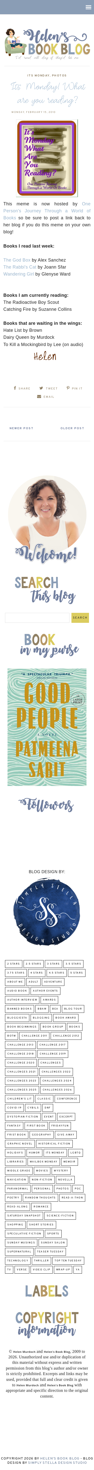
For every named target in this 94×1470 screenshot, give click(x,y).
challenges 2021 (21, 1072)
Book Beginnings (22, 1027)
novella (65, 1179)
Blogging (41, 1018)
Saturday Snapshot (24, 1215)
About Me (15, 982)
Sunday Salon (53, 1242)
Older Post (72, 428)
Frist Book (16, 1134)
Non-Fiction (42, 1179)
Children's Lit (19, 1099)
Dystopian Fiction (22, 1116)
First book (36, 1125)
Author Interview (22, 1000)
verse (22, 1269)
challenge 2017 (52, 1045)
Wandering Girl (19, 274)
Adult (33, 982)
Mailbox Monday (44, 1161)
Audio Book (17, 991)
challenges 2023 (22, 1081)
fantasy (14, 1125)
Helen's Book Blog (59, 1459)
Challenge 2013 (20, 1045)
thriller (41, 1260)
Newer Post (22, 428)
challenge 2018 (20, 1054)
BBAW (42, 1009)
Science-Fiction (60, 1215)
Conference (67, 1099)
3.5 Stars (73, 964)
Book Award (65, 1018)
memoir (69, 1161)
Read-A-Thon (72, 1197)
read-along (17, 1206)
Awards (49, 1000)
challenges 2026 (57, 1090)
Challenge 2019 (53, 1054)
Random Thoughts (40, 1197)
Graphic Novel (20, 1143)
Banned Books (19, 1009)
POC (78, 1188)
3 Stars (53, 964)
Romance (41, 1206)
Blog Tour (73, 1009)
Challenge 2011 (34, 1036)
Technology (17, 1260)
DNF (48, 1107)
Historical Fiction (54, 1143)
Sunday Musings (21, 1242)
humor (34, 1152)
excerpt (66, 1116)
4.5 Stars (57, 973)
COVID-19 (14, 1107)
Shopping (15, 1224)
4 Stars (36, 973)
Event (49, 1116)
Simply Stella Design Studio (57, 1463)
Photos (59, 76)
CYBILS (33, 1107)
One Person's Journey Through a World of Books (47, 210)
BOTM (11, 1036)
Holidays (15, 1152)
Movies (42, 1170)
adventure (53, 982)
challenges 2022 (56, 1072)
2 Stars (13, 964)
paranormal (17, 1188)
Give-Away (66, 1134)
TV (9, 1269)
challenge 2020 (21, 1063)
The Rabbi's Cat (20, 267)
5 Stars (76, 973)
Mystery (61, 1170)
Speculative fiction (24, 1233)
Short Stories (41, 1224)
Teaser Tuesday (50, 1251)
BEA (55, 1009)
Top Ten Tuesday (68, 1260)
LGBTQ (75, 1152)
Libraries (15, 1161)
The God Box (17, 260)
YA (78, 1269)
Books (74, 1027)
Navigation (16, 1179)
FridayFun (60, 1125)
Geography (41, 1134)
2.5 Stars (34, 964)
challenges (50, 1063)
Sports (53, 1233)
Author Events (45, 991)
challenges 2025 (22, 1090)
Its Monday (38, 76)
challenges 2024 (57, 1081)
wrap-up (63, 1269)
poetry (13, 1197)
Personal (42, 1188)
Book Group (53, 1027)
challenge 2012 (66, 1036)
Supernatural (19, 1251)
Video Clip (41, 1269)
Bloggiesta (17, 1018)
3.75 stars (16, 973)
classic (44, 1099)
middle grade (18, 1170)
